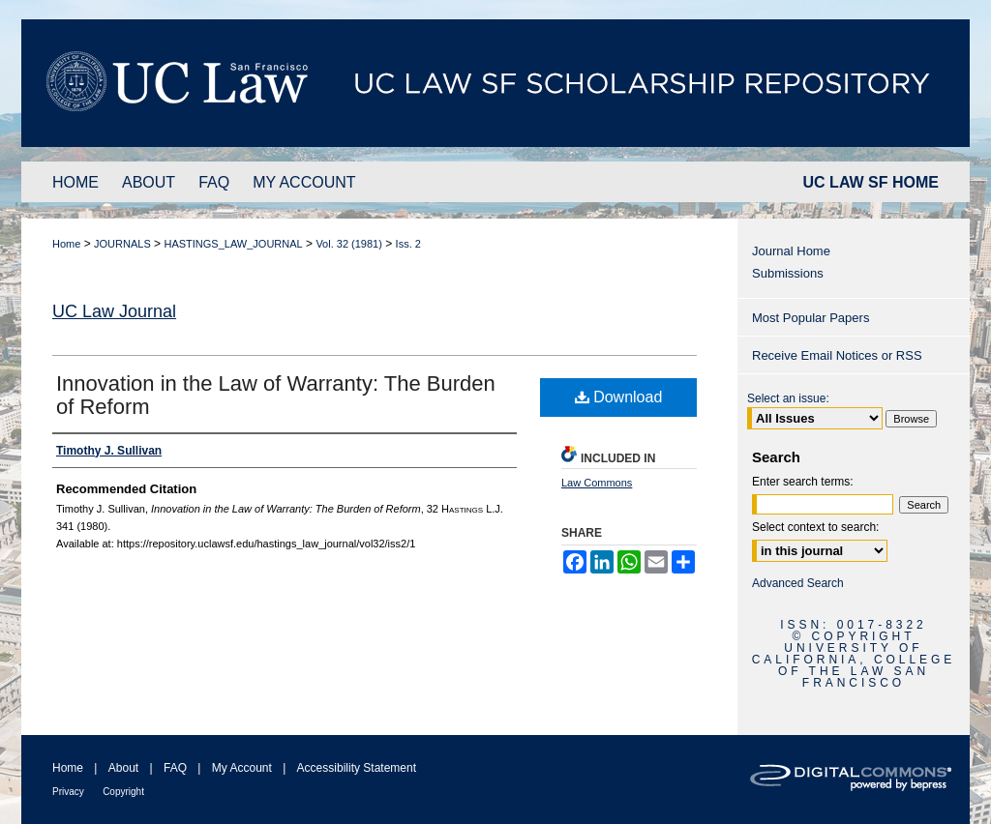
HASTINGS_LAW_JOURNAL (233, 244)
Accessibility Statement (356, 768)
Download (619, 397)
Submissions (788, 273)
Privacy (68, 791)
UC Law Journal (114, 311)
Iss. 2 (408, 244)
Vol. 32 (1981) (348, 244)
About (123, 768)
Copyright (123, 791)
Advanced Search (798, 583)
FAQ (175, 768)
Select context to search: (815, 527)
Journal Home (791, 251)
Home (66, 244)
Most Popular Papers (810, 317)
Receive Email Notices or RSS (837, 355)
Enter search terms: (803, 481)
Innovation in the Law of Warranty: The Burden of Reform (276, 395)
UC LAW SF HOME (871, 182)
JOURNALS (122, 244)
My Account (242, 768)
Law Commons (596, 482)
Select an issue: (788, 398)
